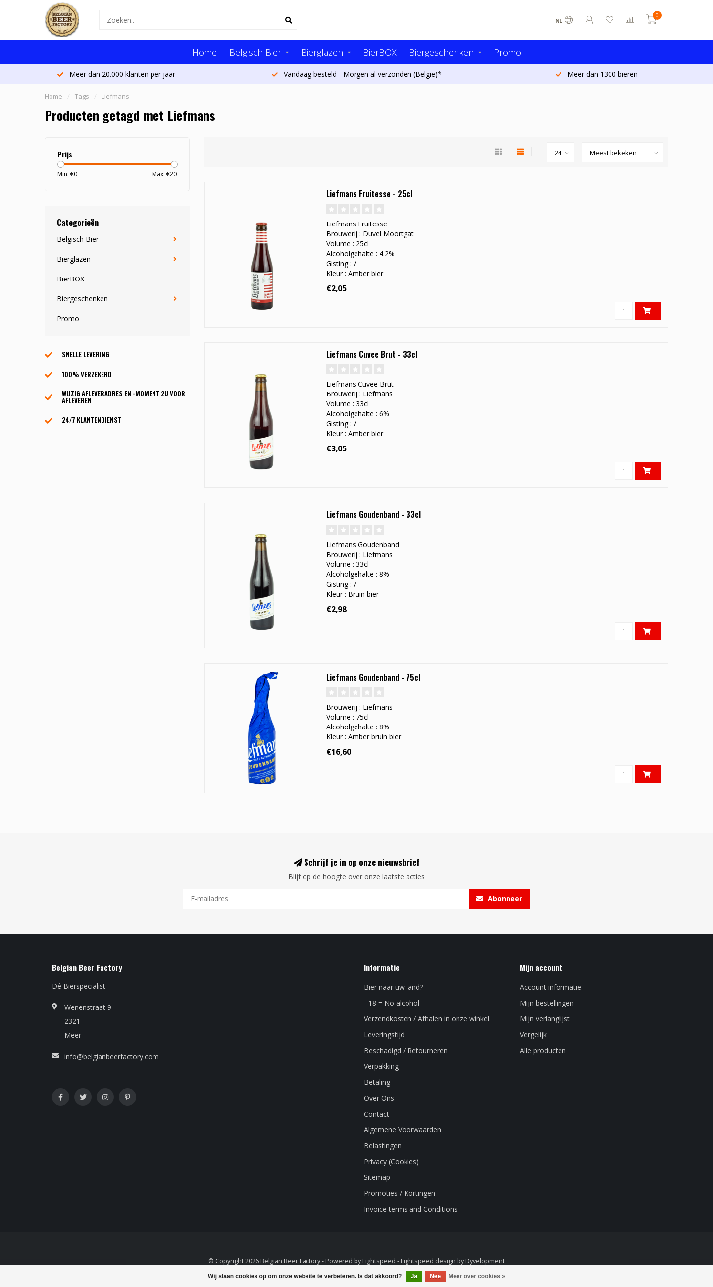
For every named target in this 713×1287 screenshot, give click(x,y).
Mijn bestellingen (547, 1002)
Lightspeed (379, 1261)
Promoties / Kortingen (399, 1193)
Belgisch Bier (255, 52)
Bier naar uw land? (393, 987)
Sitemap (377, 1177)
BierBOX (380, 52)
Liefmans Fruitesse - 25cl (369, 194)
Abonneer (499, 898)
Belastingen (383, 1145)
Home (204, 52)
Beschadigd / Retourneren (406, 1050)
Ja (414, 1276)
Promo (507, 52)
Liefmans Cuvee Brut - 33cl (371, 354)
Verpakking (381, 1066)
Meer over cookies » (476, 1276)
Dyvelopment (485, 1261)
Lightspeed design (428, 1261)
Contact (376, 1114)
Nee (435, 1276)
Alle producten (543, 1050)
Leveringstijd (384, 1034)
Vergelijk (533, 1034)
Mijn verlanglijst (545, 1018)
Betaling (377, 1082)
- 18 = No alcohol (391, 1002)
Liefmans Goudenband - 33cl (373, 514)
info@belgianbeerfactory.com (111, 1056)
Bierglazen (322, 52)
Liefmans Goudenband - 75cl (373, 677)
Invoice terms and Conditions (411, 1209)
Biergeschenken (441, 52)
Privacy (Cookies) (391, 1161)
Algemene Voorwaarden (402, 1129)
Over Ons (379, 1098)
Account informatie (550, 987)
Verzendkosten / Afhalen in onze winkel (426, 1018)
